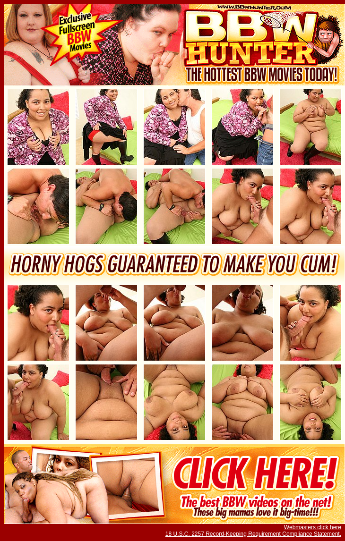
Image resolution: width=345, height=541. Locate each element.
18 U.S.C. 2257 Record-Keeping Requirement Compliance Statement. (253, 534)
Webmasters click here (312, 527)
